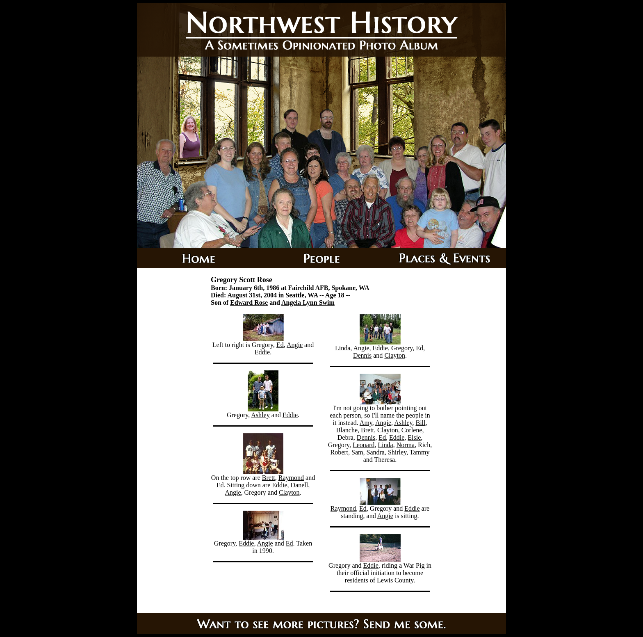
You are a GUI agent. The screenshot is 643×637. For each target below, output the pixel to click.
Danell (299, 485)
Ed (280, 344)
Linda (342, 348)
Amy (366, 422)
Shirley (397, 452)
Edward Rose (249, 302)
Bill (420, 422)
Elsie (414, 437)
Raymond (291, 477)
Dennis (362, 355)
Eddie (262, 352)
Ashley (260, 414)
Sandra (376, 452)
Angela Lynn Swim (308, 302)
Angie (295, 344)
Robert (340, 452)
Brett (268, 477)
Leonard (363, 444)
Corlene (411, 430)
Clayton (289, 492)
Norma (406, 444)
